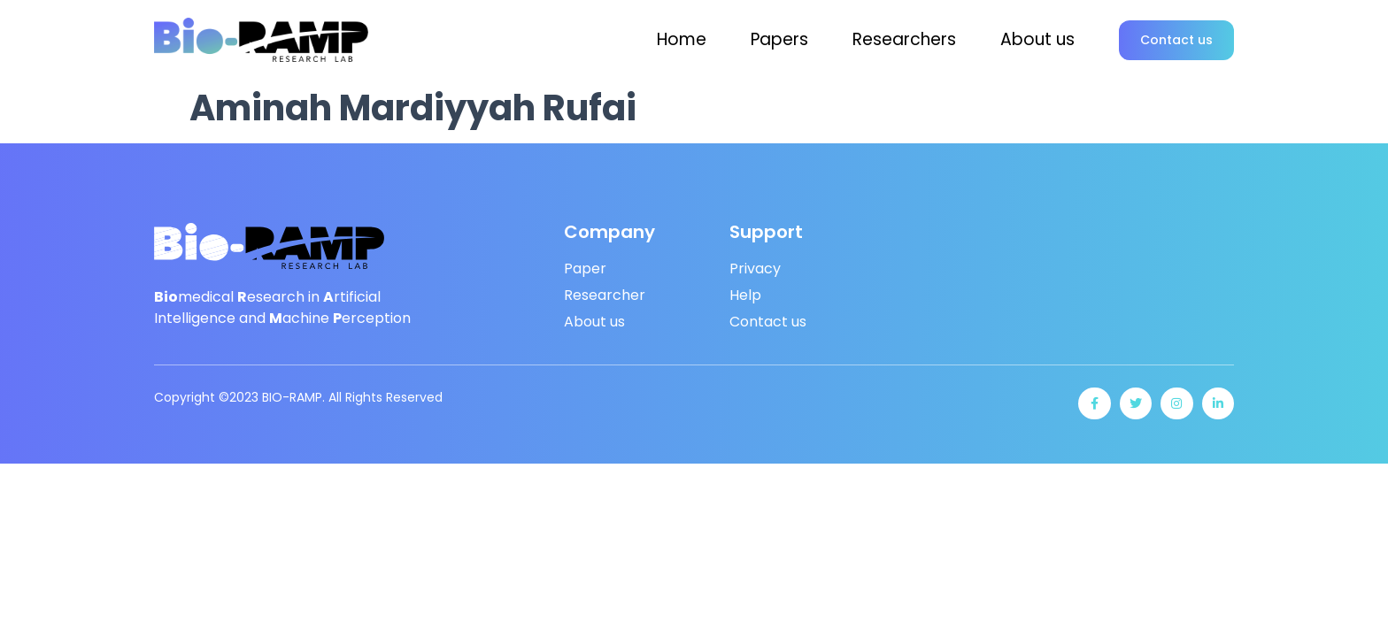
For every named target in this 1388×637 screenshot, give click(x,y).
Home (681, 39)
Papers (779, 39)
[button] (1176, 40)
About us (1037, 39)
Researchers (904, 39)
